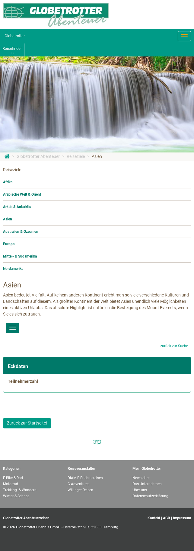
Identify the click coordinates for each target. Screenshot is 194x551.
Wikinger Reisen (80, 490)
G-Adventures (78, 484)
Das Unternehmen (147, 484)
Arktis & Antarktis (17, 207)
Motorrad (10, 484)
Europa (8, 244)
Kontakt (154, 518)
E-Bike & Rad (13, 478)
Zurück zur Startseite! (27, 423)
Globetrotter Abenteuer (38, 156)
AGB (166, 518)
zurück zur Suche (174, 346)
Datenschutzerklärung (150, 496)
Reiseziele (76, 156)
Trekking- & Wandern (20, 490)
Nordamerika (13, 269)
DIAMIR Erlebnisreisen (85, 478)
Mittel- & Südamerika (20, 256)
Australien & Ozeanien (20, 231)
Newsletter (141, 478)
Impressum (182, 518)
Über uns (139, 490)
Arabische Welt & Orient (22, 194)
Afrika (7, 182)
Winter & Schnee (16, 496)
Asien (97, 156)
